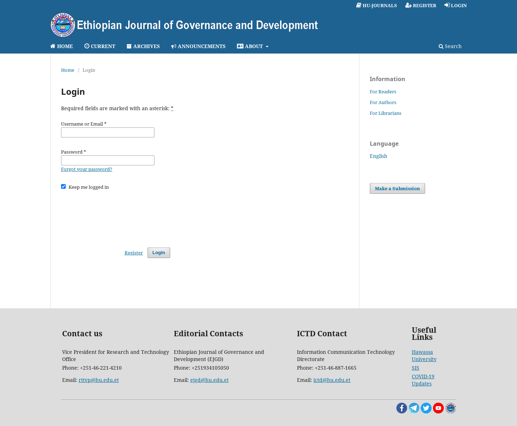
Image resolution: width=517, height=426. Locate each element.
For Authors (383, 102)
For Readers (383, 91)
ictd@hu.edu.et (331, 379)
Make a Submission (397, 188)
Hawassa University (424, 355)
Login (159, 252)
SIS (415, 367)
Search (450, 46)
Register (134, 252)
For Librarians (385, 113)
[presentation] (115, 215)
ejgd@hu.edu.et (209, 379)
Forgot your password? (86, 169)
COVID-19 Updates (423, 380)
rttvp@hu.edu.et (99, 379)
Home (67, 70)
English (378, 156)
